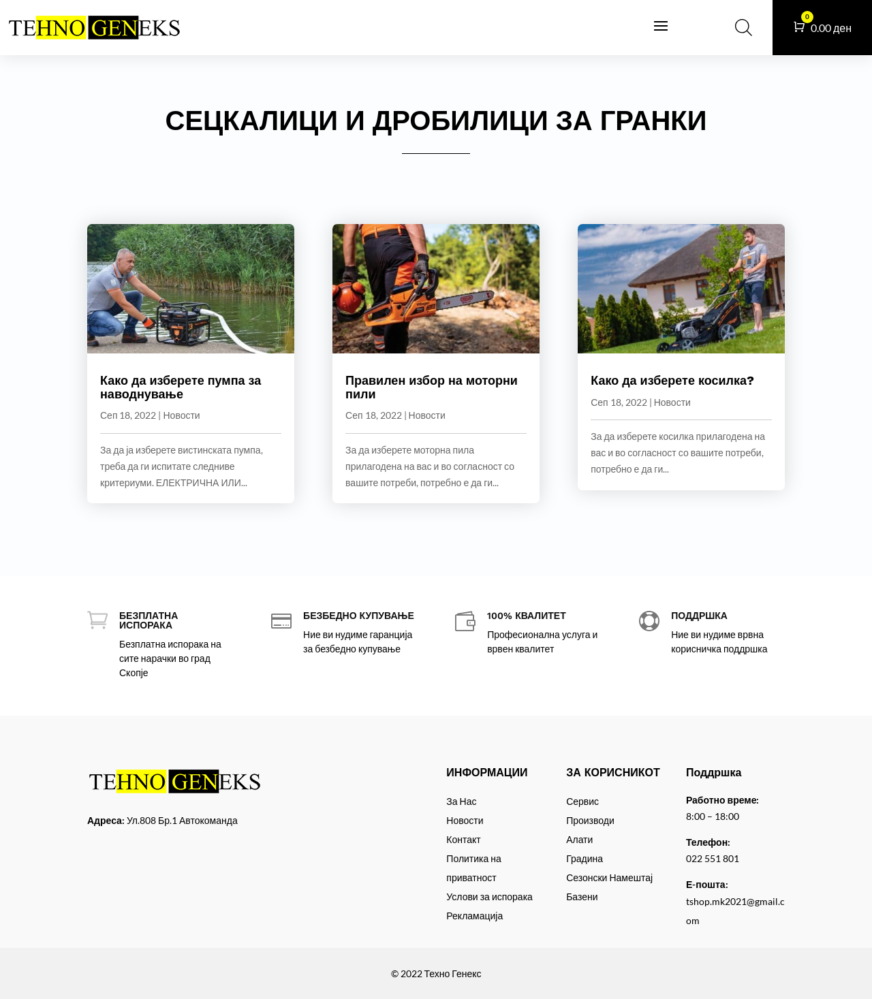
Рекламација (474, 915)
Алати (579, 839)
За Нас (461, 801)
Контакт (463, 839)
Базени (581, 896)
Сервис (582, 801)
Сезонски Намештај (609, 877)
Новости (181, 415)
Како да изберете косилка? (672, 380)
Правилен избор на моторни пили (431, 387)
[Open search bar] (743, 27)
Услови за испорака (489, 896)
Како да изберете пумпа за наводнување (180, 387)
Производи (590, 820)
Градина (584, 858)
